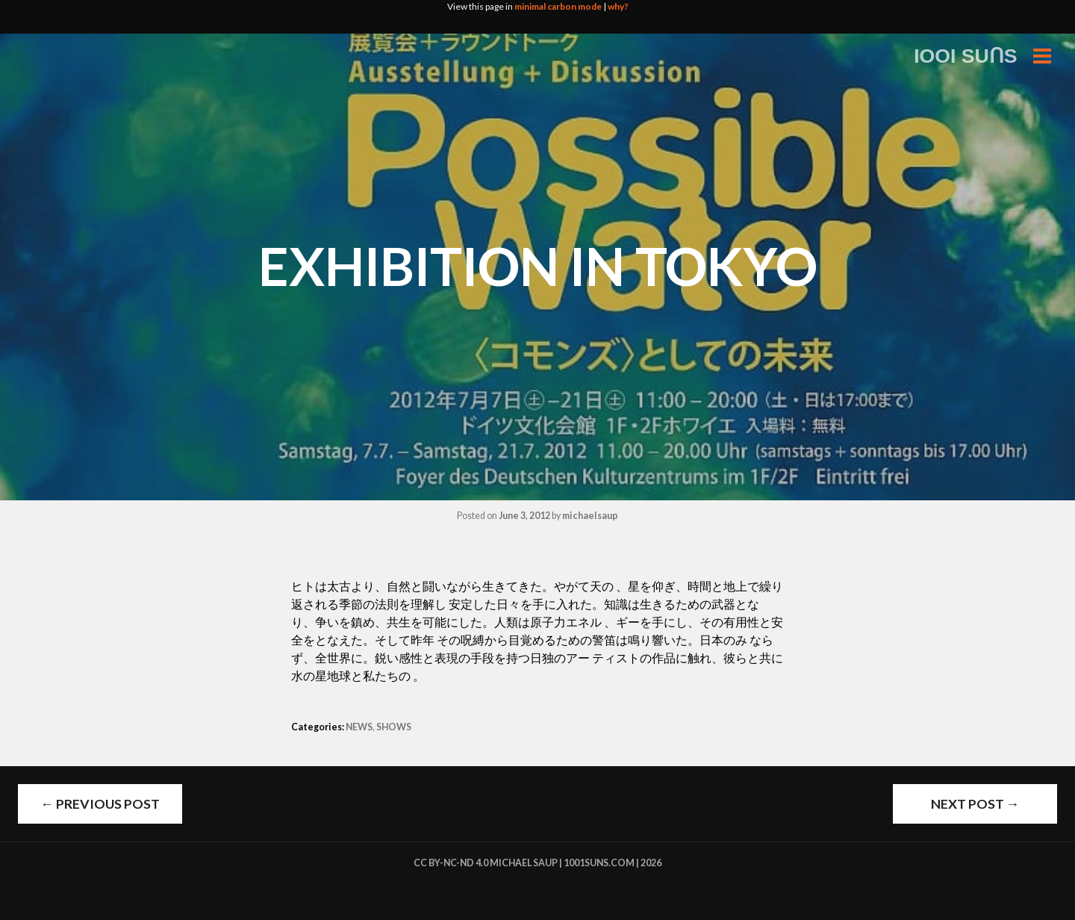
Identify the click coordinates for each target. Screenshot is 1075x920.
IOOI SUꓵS (966, 56)
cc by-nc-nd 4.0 (451, 862)
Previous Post (100, 803)
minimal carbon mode (558, 6)
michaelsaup (590, 515)
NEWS (359, 727)
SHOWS (393, 727)
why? (618, 6)
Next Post (975, 803)
